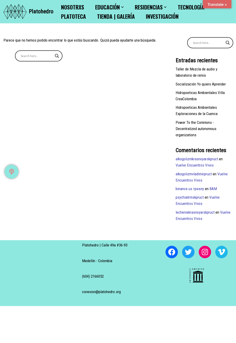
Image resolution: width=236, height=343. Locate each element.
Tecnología (191, 7)
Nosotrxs (72, 7)
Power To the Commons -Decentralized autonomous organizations (196, 128)
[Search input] (37, 56)
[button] (122, 7)
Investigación (162, 16)
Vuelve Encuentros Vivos (195, 165)
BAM (213, 188)
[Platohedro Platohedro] (28, 11)
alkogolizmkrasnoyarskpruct (197, 159)
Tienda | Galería (116, 16)
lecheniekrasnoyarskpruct (195, 212)
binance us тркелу (190, 188)
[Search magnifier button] (57, 56)
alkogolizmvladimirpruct (194, 174)
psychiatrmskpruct (190, 197)
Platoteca (73, 16)
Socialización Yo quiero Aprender (201, 84)
